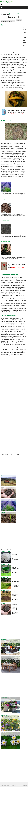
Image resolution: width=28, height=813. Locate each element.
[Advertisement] (11, 38)
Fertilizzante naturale (9, 275)
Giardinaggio (16, 13)
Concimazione (4, 476)
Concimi (3, 488)
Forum (2, 4)
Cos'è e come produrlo (9, 315)
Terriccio (3, 512)
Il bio (3, 25)
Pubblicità (25, 785)
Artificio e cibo (6, 120)
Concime (22, 13)
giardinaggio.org (9, 13)
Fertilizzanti (4, 500)
